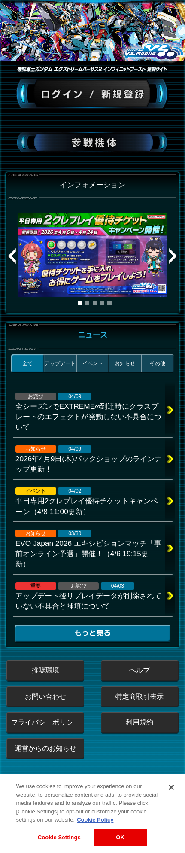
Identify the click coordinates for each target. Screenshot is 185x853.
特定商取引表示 (139, 696)
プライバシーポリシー (45, 722)
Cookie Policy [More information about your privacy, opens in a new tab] (95, 827)
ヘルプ (139, 670)
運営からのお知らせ (45, 748)
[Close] (171, 795)
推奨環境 (45, 670)
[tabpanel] (92, 255)
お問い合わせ (45, 696)
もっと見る (92, 633)
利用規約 (139, 722)
